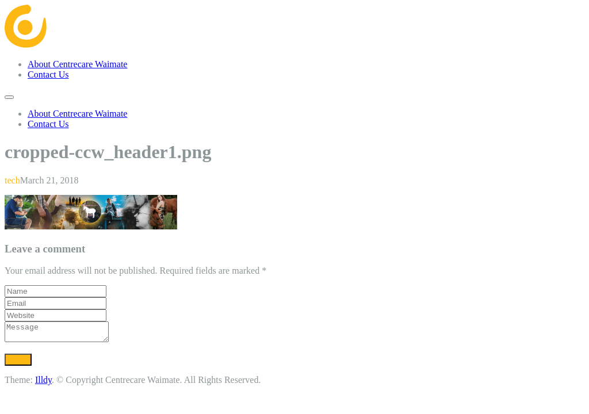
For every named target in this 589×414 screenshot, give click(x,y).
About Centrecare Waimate (77, 64)
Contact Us (48, 74)
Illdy (43, 383)
